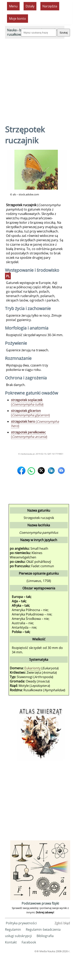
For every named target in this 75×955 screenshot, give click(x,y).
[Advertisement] (37, 78)
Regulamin (13, 929)
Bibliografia (45, 936)
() (27, 402)
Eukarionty (32, 668)
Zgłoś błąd (62, 923)
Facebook (29, 942)
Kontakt (11, 942)
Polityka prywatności (21, 923)
